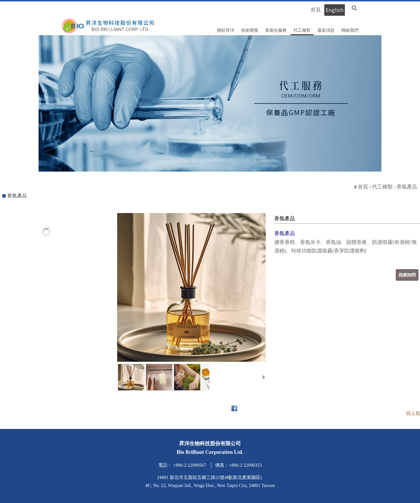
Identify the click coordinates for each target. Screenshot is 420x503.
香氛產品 (407, 186)
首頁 (363, 186)
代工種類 (382, 186)
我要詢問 (407, 275)
